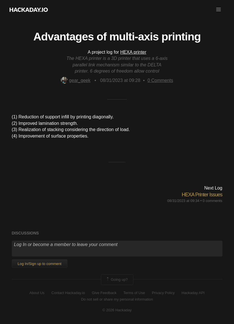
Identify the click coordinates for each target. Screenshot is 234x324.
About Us (36, 293)
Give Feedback (104, 293)
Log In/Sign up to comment (39, 264)
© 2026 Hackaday (117, 310)
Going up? (116, 280)
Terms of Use (134, 293)
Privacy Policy (163, 293)
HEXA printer (133, 52)
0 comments (212, 201)
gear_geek (75, 80)
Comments (160, 80)
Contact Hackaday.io (68, 293)
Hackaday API (193, 293)
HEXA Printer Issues (202, 194)
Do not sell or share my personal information (117, 299)
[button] (218, 9)
